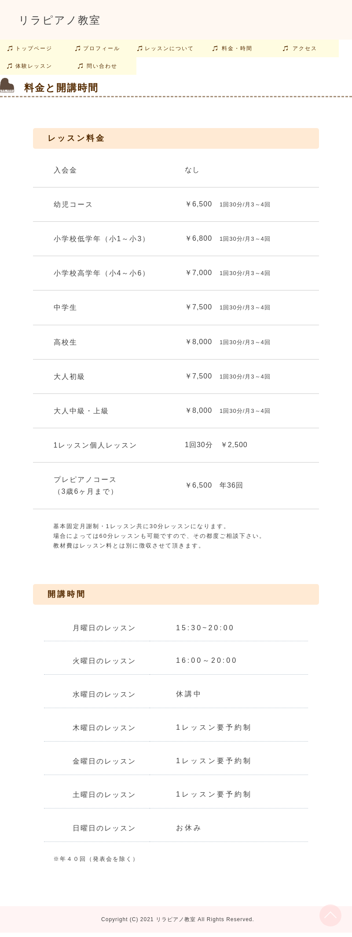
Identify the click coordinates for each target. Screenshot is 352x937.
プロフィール (101, 48)
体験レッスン (33, 66)
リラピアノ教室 (59, 20)
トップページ (33, 48)
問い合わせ (102, 66)
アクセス (305, 48)
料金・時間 (237, 48)
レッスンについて (169, 48)
